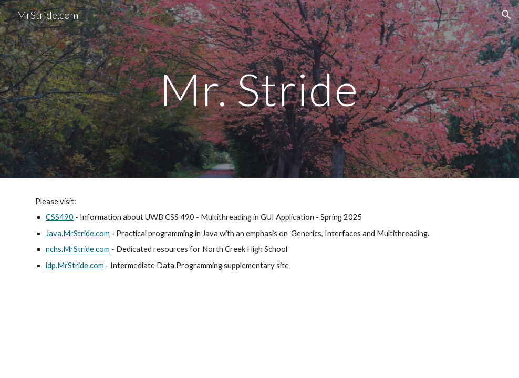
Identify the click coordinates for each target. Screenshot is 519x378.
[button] (506, 14)
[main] (259, 89)
